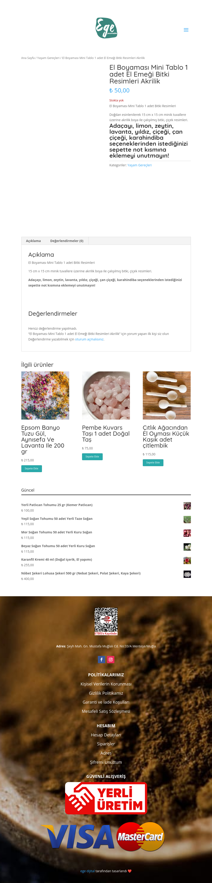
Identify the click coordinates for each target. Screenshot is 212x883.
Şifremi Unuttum (106, 762)
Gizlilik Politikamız (106, 693)
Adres (105, 753)
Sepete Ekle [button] (31, 468)
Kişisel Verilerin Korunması (106, 684)
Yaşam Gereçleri (48, 58)
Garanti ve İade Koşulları (106, 702)
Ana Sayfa (28, 58)
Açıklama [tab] (33, 241)
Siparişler (106, 744)
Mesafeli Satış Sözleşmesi (106, 711)
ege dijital (87, 871)
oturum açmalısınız (89, 339)
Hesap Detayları (106, 735)
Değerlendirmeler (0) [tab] (66, 241)
